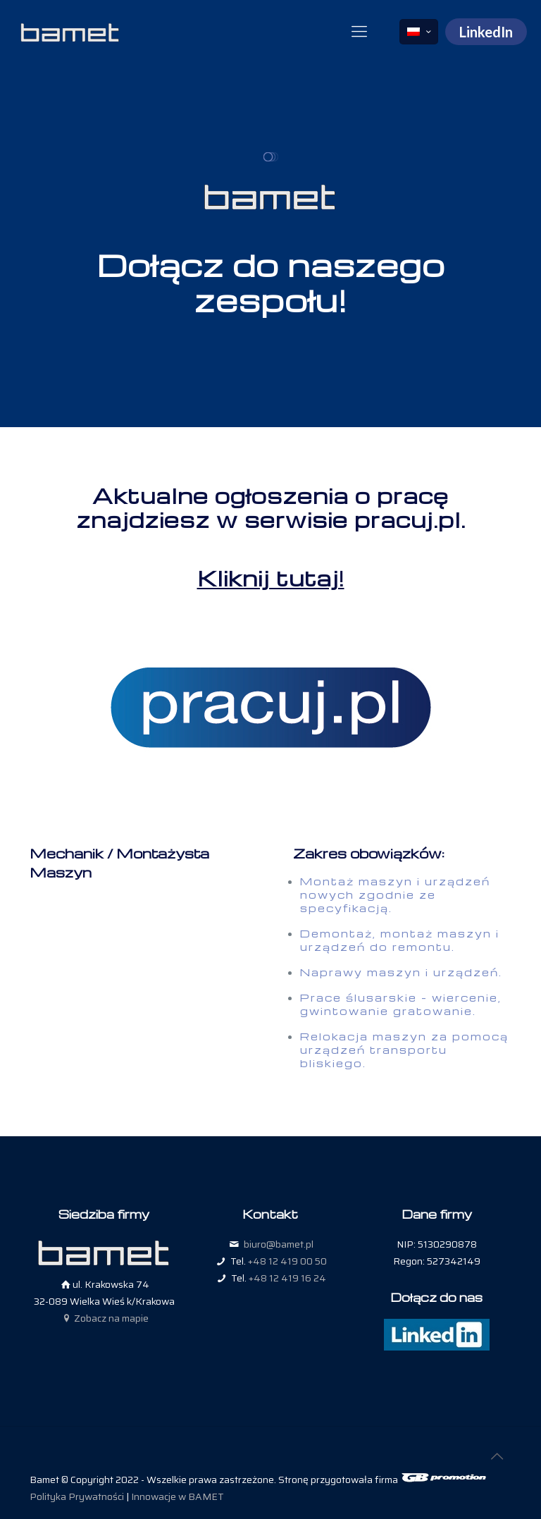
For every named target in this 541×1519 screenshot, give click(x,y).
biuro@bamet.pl (278, 1244)
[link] (270, 708)
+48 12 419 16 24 (287, 1278)
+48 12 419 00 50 (287, 1261)
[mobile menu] (359, 32)
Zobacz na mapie (104, 1318)
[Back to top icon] (496, 1456)
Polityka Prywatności (77, 1496)
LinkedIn (486, 31)
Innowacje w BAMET (177, 1496)
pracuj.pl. (410, 519)
